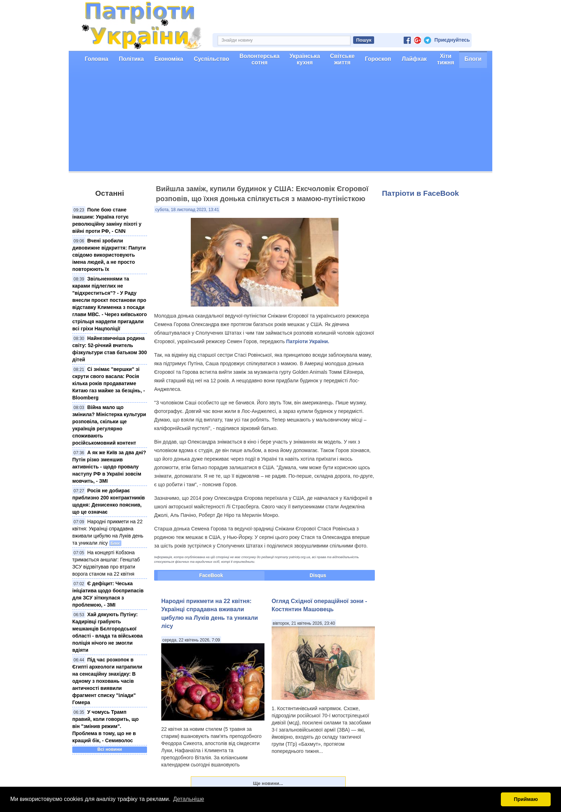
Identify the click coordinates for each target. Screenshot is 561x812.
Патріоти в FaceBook (420, 193)
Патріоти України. (307, 341)
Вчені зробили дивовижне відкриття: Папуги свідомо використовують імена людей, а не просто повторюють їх (109, 255)
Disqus (318, 575)
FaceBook (211, 575)
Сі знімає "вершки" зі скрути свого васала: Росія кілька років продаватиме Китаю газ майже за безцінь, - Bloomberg (108, 383)
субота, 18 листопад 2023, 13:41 (187, 209)
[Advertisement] (280, 121)
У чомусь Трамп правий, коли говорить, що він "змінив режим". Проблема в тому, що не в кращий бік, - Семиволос (105, 726)
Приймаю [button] (526, 799)
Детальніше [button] (188, 799)
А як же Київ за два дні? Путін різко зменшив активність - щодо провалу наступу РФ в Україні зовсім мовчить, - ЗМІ (109, 467)
